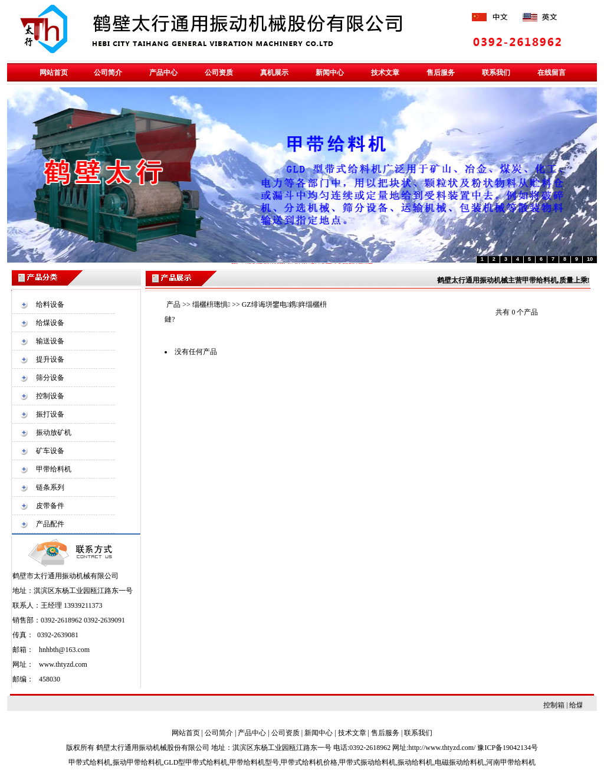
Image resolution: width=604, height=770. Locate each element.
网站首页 (186, 733)
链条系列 (50, 487)
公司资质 (285, 733)
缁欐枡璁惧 (211, 304)
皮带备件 (50, 506)
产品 (173, 304)
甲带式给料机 (89, 762)
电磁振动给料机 (459, 762)
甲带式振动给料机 (367, 762)
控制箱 (561, 705)
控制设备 (50, 396)
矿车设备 (50, 451)
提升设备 (50, 359)
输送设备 (50, 341)
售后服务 (385, 733)
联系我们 (418, 733)
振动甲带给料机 (137, 762)
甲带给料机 (53, 469)
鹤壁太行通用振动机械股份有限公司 (152, 747)
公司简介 (219, 733)
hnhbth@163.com (64, 650)
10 (590, 259)
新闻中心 (318, 733)
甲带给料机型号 (254, 762)
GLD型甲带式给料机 (196, 762)
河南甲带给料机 (511, 762)
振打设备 (50, 414)
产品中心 (252, 733)
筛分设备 (50, 377)
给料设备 (50, 304)
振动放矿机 (53, 432)
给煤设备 (50, 323)
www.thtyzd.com (63, 664)
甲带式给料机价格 (309, 762)
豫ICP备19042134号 (507, 747)
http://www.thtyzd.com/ (442, 747)
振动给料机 (415, 762)
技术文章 (352, 733)
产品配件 (50, 524)
